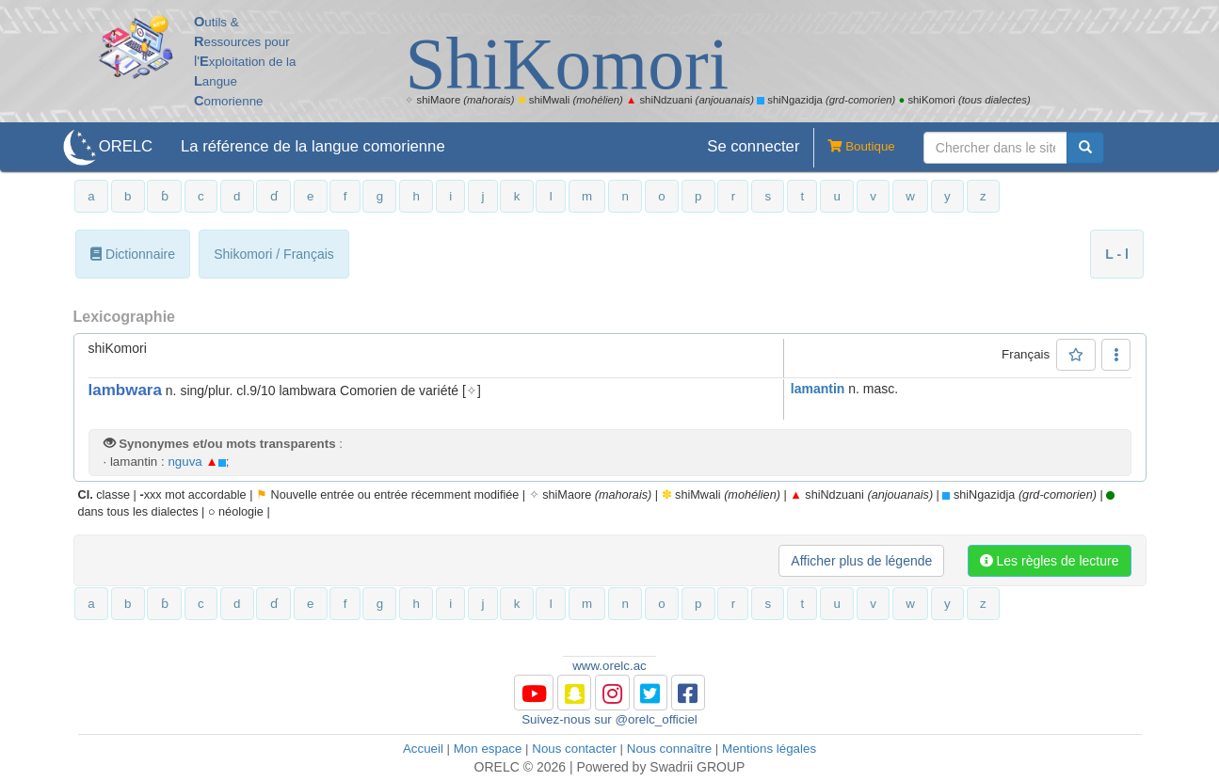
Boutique (853, 147)
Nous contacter (574, 748)
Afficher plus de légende (861, 560)
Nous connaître (669, 748)
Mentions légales (769, 748)
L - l (1117, 254)
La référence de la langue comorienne (313, 146)
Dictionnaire (132, 254)
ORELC (125, 146)
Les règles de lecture (1049, 560)
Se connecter (753, 146)
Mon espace (488, 748)
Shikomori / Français (274, 254)
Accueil (423, 748)
